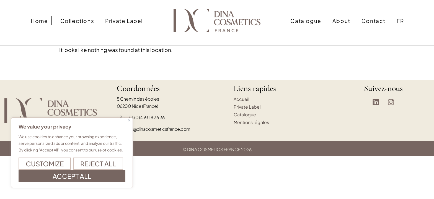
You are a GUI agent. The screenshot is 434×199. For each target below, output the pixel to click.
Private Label (124, 20)
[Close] (129, 120)
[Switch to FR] (400, 20)
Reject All (98, 164)
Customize (44, 164)
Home (39, 20)
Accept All (72, 176)
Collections (77, 20)
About (341, 20)
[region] (72, 153)
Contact (373, 20)
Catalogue (305, 20)
